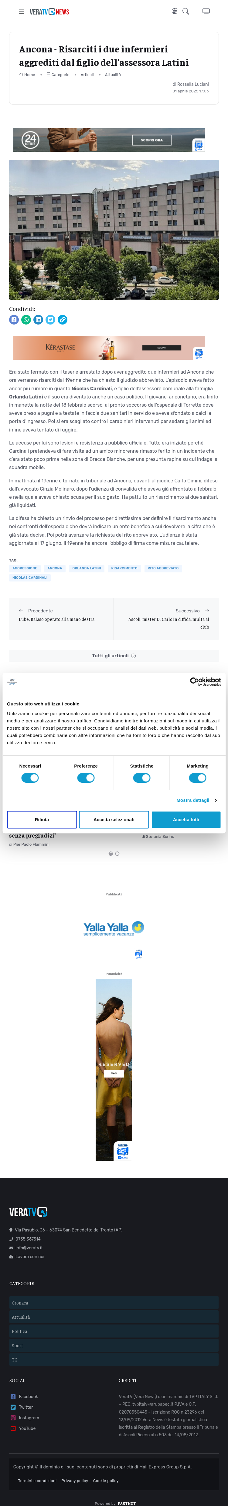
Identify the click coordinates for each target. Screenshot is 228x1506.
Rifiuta (42, 819)
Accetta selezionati (114, 819)
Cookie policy (106, 1473)
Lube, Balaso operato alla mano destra (56, 619)
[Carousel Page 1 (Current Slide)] (110, 846)
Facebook (23, 1389)
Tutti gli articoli (114, 656)
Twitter (21, 1399)
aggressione (24, 568)
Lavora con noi (26, 1248)
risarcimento (124, 568)
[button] (187, 11)
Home (27, 74)
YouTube (22, 1421)
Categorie (58, 74)
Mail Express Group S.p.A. (165, 1459)
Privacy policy (75, 1473)
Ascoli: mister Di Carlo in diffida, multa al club (168, 623)
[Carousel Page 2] (117, 846)
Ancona (54, 568)
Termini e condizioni (37, 1473)
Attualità (113, 74)
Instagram (24, 1410)
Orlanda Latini (86, 568)
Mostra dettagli (192, 800)
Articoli (87, 74)
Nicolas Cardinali (29, 578)
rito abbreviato (163, 568)
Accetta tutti (186, 819)
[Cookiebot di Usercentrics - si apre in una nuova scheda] (194, 681)
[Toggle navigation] (21, 11)
